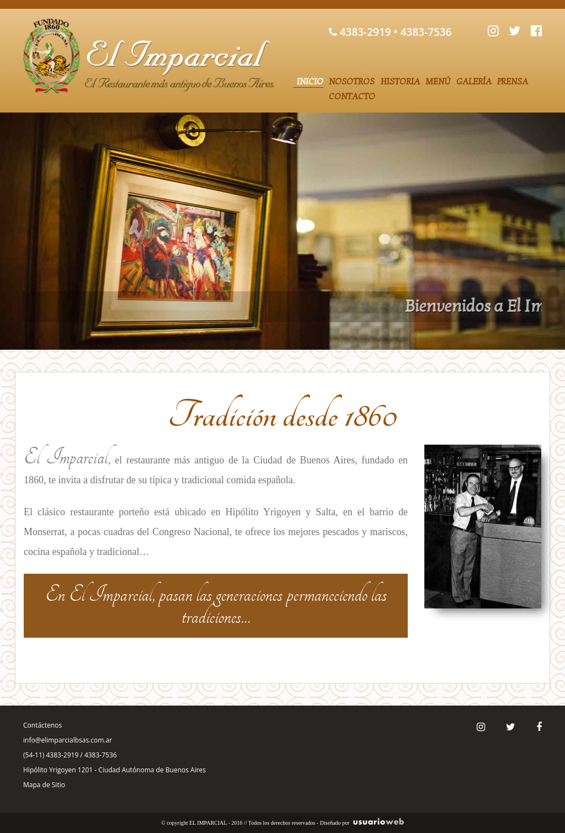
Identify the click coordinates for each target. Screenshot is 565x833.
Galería (474, 81)
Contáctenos (42, 725)
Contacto (352, 96)
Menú (438, 81)
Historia (400, 81)
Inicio (310, 81)
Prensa (512, 81)
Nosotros (352, 81)
